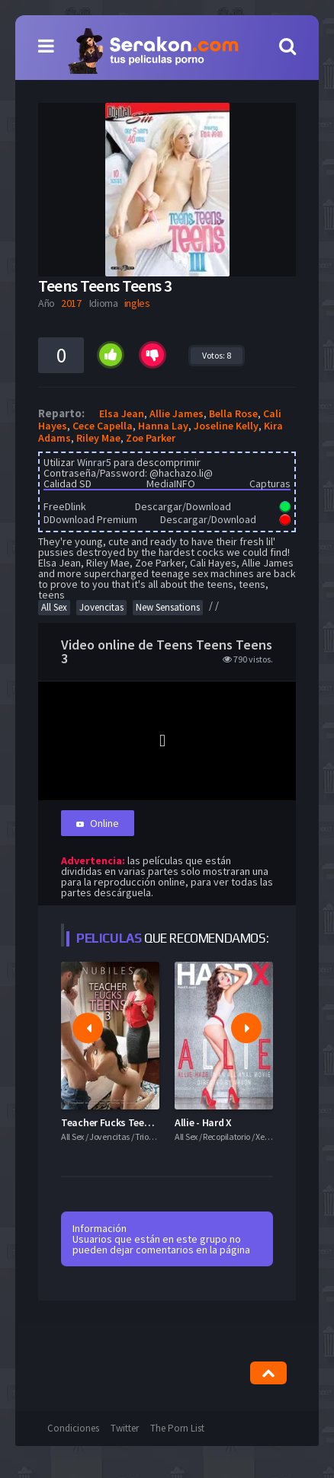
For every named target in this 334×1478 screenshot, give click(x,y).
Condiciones (73, 1428)
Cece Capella (102, 426)
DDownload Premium (90, 519)
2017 (71, 303)
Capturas (270, 483)
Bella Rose (233, 413)
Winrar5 (94, 462)
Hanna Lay (163, 426)
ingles (137, 303)
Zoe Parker (150, 438)
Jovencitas (101, 607)
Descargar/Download (183, 506)
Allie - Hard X (203, 1122)
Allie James (176, 413)
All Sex (54, 607)
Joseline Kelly (226, 426)
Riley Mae (98, 438)
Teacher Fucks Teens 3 (111, 1122)
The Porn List (177, 1428)
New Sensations (168, 607)
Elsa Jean (121, 413)
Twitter (125, 1428)
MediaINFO (170, 483)
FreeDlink (64, 506)
